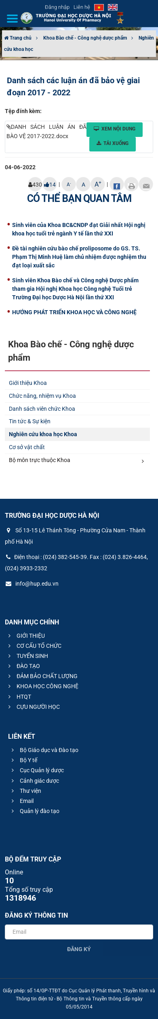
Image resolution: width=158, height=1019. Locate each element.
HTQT (18, 696)
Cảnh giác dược (34, 780)
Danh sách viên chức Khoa (42, 408)
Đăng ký (79, 949)
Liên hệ (82, 7)
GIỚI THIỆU (25, 635)
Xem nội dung (114, 129)
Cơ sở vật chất (27, 447)
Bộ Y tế (23, 760)
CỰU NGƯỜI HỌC (33, 707)
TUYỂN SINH (27, 656)
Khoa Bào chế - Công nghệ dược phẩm (85, 38)
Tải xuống (113, 143)
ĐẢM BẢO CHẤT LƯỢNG (42, 676)
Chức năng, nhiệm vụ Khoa (42, 396)
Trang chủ (18, 38)
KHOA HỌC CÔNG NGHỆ (42, 686)
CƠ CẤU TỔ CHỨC (33, 646)
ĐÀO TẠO (23, 666)
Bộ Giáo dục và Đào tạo (43, 750)
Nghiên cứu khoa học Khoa (43, 434)
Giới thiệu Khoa (28, 383)
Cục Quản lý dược (36, 770)
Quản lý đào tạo (34, 811)
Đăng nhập (57, 7)
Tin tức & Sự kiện (30, 421)
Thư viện (25, 791)
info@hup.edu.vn (32, 583)
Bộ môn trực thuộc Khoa (76, 460)
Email (21, 801)
